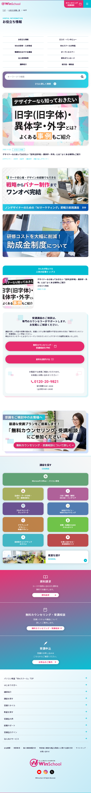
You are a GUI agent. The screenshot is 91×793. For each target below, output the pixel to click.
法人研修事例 (23, 58)
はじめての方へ (45, 685)
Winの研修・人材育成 (23, 45)
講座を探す (45, 698)
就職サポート (45, 725)
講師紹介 (23, 64)
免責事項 (17, 748)
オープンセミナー (68, 52)
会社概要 (7, 748)
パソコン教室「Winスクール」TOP (45, 678)
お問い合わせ (45, 751)
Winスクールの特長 (68, 45)
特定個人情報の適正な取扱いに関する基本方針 (56, 748)
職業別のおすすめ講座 (23, 52)
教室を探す (45, 712)
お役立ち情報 (23, 39)
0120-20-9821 (46, 381)
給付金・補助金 (68, 64)
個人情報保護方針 (29, 748)
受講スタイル (45, 705)
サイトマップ (81, 748)
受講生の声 (45, 718)
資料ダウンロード (68, 58)
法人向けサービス (45, 739)
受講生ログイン (45, 732)
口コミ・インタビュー (68, 39)
